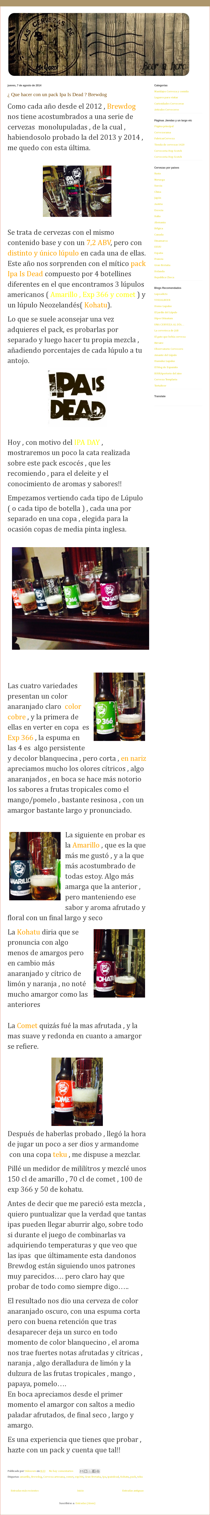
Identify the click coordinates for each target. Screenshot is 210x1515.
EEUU (157, 246)
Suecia (158, 185)
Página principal (164, 126)
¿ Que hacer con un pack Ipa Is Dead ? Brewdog (57, 94)
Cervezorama (162, 132)
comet (70, 1476)
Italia (157, 216)
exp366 (79, 1476)
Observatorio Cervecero (168, 349)
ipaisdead (113, 1476)
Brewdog (36, 1476)
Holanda (159, 271)
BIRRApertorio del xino (168, 373)
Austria (158, 204)
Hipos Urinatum (163, 318)
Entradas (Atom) (85, 1503)
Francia (158, 259)
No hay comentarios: (61, 1471)
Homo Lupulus (163, 306)
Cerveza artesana (54, 1476)
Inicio (80, 1490)
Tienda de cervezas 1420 (169, 144)
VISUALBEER (162, 300)
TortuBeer (160, 385)
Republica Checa (164, 277)
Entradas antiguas (133, 1490)
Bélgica (158, 228)
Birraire (159, 343)
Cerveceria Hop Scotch (168, 151)
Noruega (159, 179)
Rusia (157, 173)
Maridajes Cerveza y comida (171, 91)
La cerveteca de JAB (166, 330)
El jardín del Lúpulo (165, 312)
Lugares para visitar (166, 97)
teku (140, 1476)
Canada (159, 234)
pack (133, 1476)
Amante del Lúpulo (165, 355)
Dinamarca (161, 241)
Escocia (158, 210)
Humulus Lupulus (164, 361)
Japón (157, 198)
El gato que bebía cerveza (170, 336)
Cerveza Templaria (165, 379)
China (157, 192)
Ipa (104, 1476)
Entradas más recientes (25, 1490)
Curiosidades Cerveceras (169, 103)
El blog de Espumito (166, 367)
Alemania (160, 222)
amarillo (25, 1476)
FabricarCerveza (164, 138)
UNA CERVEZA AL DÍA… (169, 324)
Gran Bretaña (93, 1476)
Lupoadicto (161, 294)
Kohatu (124, 1476)
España (158, 253)
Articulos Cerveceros (166, 109)
